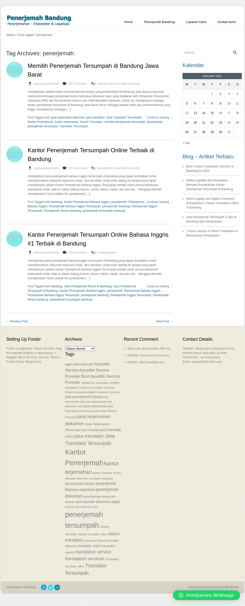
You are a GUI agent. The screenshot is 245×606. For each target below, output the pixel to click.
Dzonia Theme (198, 587)
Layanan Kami (196, 22)
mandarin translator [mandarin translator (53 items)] (101, 478)
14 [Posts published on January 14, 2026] (203, 113)
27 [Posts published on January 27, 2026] (195, 132)
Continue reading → (160, 117)
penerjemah (154, 122)
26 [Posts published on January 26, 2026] (186, 132)
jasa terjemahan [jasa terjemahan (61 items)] (95, 406)
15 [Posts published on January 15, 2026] (212, 113)
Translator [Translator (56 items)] (112, 559)
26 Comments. (78, 252)
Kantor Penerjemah (40, 122)
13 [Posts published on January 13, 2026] (195, 113)
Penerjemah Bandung (159, 22)
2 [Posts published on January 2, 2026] (220, 94)
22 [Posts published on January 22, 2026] (212, 122)
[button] (206, 595)
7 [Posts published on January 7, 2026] (204, 103)
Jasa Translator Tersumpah (124, 117)
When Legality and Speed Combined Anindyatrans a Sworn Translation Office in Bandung (212, 203)
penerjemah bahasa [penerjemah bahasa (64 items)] (80, 484)
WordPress (231, 587)
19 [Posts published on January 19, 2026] (186, 122)
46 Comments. (78, 83)
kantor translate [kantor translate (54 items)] (102, 472)
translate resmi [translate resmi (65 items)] (89, 546)
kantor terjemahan (66, 122)
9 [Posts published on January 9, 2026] (220, 103)
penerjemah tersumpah (43, 126)
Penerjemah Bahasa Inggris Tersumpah (75, 206)
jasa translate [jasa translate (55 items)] (90, 430)
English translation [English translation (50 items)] (75, 392)
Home (128, 22)
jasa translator (95, 117)
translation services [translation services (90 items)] (85, 558)
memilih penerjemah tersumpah (124, 122)
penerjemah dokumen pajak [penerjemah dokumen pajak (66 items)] (98, 502)
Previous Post (17, 321)
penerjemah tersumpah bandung (118, 83)
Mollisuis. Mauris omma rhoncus (149, 355)
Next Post (164, 321)
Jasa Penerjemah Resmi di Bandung (88, 286)
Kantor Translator (91, 122)
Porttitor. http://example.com (146, 362)
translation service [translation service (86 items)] (93, 551)
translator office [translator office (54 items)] (75, 566)
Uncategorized (106, 252)
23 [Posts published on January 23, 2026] (220, 122)
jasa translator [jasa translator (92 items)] (89, 436)
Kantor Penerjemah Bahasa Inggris (87, 202)
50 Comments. (78, 168)
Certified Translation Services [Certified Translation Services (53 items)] (97, 387)
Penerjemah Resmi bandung (62, 210)
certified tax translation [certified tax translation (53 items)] (95, 382)
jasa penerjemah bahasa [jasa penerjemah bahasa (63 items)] (84, 397)
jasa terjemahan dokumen (68, 117)
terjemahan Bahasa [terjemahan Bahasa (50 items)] (95, 540)
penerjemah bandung (116, 206)
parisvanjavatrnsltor (46, 83)
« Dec (186, 143)
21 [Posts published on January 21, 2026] (203, 122)
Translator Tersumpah (74, 126)
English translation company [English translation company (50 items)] (103, 392)
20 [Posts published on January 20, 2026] (195, 122)
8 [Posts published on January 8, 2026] (212, 103)
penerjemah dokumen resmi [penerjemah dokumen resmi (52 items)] (81, 506)
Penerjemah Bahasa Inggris (142, 290)
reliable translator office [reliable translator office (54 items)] (92, 534)
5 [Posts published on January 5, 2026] (187, 103)
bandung (56, 202)
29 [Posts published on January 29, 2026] (212, 132)
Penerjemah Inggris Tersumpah (130, 295)
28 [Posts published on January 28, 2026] (203, 132)
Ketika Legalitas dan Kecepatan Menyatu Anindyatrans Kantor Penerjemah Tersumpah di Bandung (209, 185)
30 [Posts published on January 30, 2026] (220, 132)
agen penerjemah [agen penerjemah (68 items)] (79, 364)
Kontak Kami (227, 22)
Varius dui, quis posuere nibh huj (149, 348)
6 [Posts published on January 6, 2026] (195, 103)
